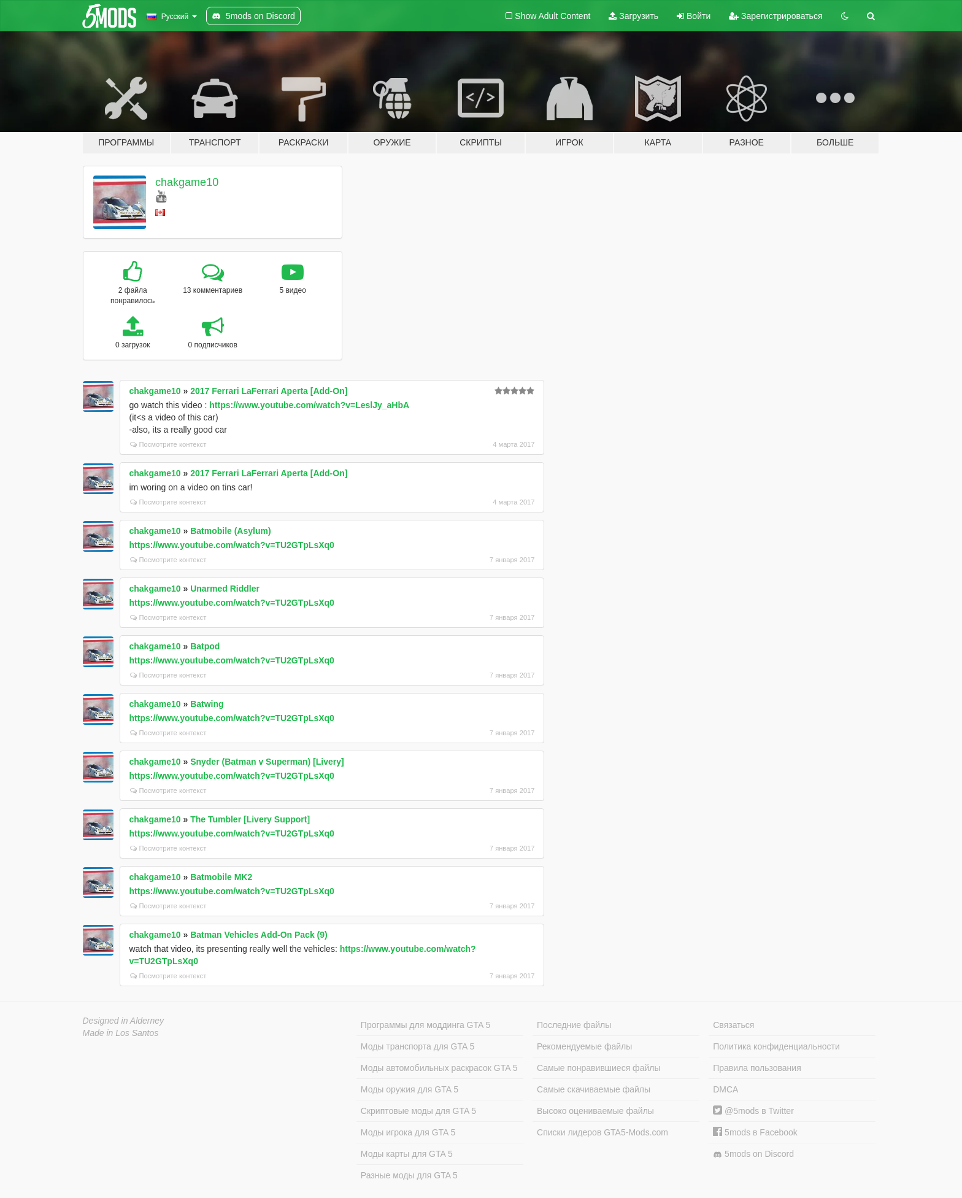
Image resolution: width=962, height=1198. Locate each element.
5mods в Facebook (755, 1132)
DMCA (725, 1089)
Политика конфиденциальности (776, 1046)
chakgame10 (186, 182)
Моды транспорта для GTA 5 (417, 1046)
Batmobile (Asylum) (230, 531)
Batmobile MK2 (221, 877)
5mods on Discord (753, 1154)
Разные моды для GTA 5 (409, 1175)
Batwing (206, 704)
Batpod (205, 646)
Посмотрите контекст (168, 444)
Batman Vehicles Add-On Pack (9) (259, 935)
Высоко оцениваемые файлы (595, 1111)
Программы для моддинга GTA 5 (425, 1025)
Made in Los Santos (121, 1033)
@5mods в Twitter (753, 1110)
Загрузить (633, 16)
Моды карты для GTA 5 (407, 1154)
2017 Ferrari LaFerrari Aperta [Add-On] (268, 391)
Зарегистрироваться (775, 16)
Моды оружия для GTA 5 (409, 1089)
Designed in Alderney (123, 1021)
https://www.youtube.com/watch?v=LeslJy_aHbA (309, 405)
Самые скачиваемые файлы (593, 1089)
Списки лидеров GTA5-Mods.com (602, 1132)
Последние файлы (574, 1025)
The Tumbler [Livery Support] (250, 819)
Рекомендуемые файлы (584, 1046)
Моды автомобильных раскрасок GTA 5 (439, 1068)
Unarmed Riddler (225, 588)
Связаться (733, 1025)
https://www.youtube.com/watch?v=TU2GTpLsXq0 (231, 545)
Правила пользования (757, 1068)
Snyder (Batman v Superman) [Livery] (267, 762)
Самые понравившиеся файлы (598, 1068)
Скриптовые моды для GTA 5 (418, 1111)
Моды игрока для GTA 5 (408, 1132)
